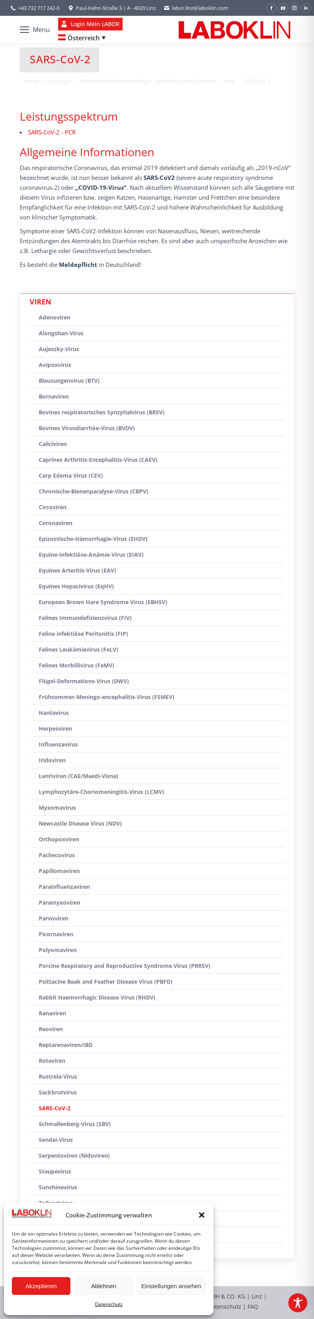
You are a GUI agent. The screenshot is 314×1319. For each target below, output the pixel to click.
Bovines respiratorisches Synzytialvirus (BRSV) (102, 412)
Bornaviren (54, 396)
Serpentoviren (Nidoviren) (74, 1155)
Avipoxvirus (55, 364)
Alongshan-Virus (61, 333)
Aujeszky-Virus (59, 349)
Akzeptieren (41, 1286)
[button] (202, 1215)
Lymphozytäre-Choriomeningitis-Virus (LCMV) (101, 792)
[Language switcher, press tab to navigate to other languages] (82, 38)
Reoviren (51, 1029)
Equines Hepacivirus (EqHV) (76, 586)
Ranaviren (52, 1013)
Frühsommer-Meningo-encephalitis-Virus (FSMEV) (106, 697)
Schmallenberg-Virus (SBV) (75, 1124)
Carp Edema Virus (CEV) (71, 475)
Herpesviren (55, 728)
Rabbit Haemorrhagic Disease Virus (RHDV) (97, 997)
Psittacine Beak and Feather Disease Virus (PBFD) (105, 981)
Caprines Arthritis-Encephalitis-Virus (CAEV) (98, 459)
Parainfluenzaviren (64, 886)
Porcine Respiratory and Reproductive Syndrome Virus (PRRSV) (124, 965)
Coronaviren (55, 523)
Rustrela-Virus (58, 1076)
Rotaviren (52, 1060)
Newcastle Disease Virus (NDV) (80, 823)
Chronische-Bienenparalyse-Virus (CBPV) (93, 491)
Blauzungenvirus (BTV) (69, 380)
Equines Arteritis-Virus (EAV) (77, 570)
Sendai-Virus (56, 1139)
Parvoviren (53, 918)
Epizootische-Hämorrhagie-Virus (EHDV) (93, 538)
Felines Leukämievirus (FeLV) (78, 649)
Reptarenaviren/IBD (66, 1045)
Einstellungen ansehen (171, 1286)
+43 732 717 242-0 (38, 7)
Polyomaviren (58, 950)
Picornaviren (56, 934)
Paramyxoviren (59, 902)
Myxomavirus (57, 807)
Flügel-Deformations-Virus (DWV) (84, 681)
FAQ (253, 1306)
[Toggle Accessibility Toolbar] (298, 1303)
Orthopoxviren (59, 839)
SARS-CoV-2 (54, 1108)
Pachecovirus (57, 855)
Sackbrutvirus (58, 1092)
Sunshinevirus (58, 1187)
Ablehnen (103, 1286)
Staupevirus (55, 1171)
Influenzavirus (58, 744)
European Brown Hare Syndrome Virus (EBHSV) (103, 602)
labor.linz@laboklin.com (196, 8)
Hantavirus (54, 712)
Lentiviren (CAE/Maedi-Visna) (78, 776)
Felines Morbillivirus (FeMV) (76, 665)
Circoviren (52, 507)
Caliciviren (53, 444)
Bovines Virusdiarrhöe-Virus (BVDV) (87, 428)
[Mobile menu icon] (35, 29)
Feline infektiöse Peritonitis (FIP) (83, 633)
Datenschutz (109, 1304)
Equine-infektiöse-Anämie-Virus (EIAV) (91, 554)
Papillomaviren (59, 871)
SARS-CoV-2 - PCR (52, 132)
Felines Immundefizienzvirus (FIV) (85, 618)
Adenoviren (54, 317)
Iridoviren (52, 760)
